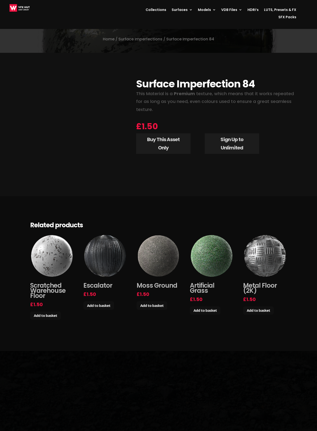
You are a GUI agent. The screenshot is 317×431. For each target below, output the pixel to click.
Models (204, 10)
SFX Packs (287, 17)
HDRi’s (253, 10)
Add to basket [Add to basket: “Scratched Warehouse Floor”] (45, 315)
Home (108, 39)
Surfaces (180, 10)
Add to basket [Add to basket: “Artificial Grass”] (205, 310)
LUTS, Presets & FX (280, 10)
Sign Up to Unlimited (231, 143)
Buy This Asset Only (163, 143)
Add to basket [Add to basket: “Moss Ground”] (152, 305)
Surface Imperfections (140, 39)
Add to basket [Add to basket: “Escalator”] (98, 305)
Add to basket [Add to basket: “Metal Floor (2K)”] (258, 310)
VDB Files (229, 10)
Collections (156, 10)
